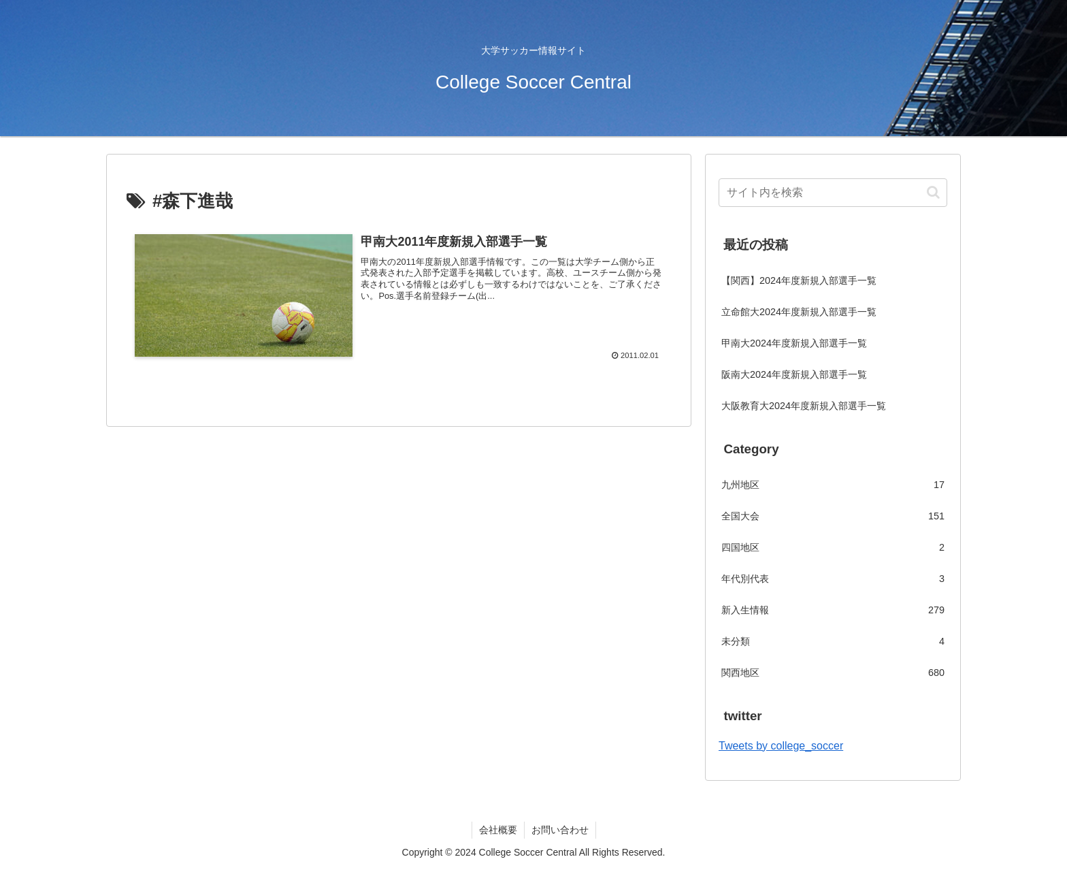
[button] (933, 192)
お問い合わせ (560, 829)
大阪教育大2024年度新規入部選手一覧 (803, 405)
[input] (833, 192)
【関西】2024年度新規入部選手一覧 (798, 280)
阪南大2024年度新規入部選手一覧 (794, 374)
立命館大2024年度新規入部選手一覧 (798, 311)
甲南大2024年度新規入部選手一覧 (794, 343)
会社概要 (498, 829)
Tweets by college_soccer (781, 746)
